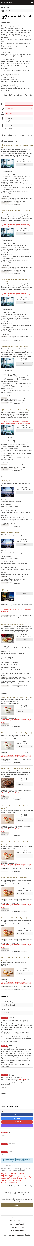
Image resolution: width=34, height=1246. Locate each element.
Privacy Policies (8, 1029)
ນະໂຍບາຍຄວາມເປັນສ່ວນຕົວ (17, 1224)
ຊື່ (5, 1132)
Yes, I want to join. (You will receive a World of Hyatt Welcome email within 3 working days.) (15, 1033)
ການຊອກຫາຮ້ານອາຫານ (17, 1230)
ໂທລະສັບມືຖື (8, 1144)
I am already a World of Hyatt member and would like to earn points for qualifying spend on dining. (16, 1037)
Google (17, 1118)
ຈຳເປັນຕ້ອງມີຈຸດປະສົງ (7, 1002)
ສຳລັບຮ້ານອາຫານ (17, 1218)
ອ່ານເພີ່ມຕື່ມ (17, 204)
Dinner (22, 135)
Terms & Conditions (19, 1025)
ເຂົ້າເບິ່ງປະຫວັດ (5, 1010)
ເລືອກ (25, 164)
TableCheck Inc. (15, 1235)
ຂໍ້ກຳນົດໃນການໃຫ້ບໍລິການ (17, 1221)
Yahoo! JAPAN (17, 1122)
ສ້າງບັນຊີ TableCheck (8, 1165)
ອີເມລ (6, 1152)
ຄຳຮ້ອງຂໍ (3, 1093)
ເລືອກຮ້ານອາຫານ (6, 7)
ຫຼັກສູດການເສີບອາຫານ (9, 135)
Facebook (17, 1115)
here (24, 88)
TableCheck (17, 1125)
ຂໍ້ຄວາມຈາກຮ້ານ (5, 22)
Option (30, 135)
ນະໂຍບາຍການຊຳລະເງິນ (17, 1227)
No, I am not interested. (9, 1041)
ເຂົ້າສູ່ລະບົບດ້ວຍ (5, 1112)
